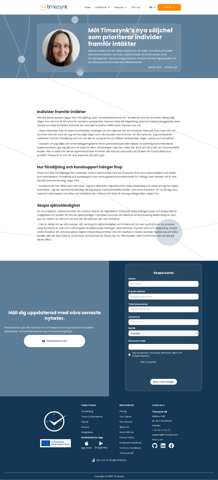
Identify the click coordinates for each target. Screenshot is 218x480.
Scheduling (87, 411)
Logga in (169, 7)
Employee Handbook (130, 442)
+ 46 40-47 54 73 (161, 430)
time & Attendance (92, 416)
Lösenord (133, 316)
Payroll (84, 422)
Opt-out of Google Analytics (111, 460)
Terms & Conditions (130, 448)
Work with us (126, 432)
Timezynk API (126, 453)
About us (124, 427)
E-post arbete (136, 291)
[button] (103, 7)
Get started (126, 422)
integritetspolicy (140, 355)
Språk (131, 328)
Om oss (136, 7)
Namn (131, 278)
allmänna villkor (169, 352)
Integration (87, 432)
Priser (88, 7)
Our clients (126, 416)
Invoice (85, 427)
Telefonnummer (138, 304)
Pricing (123, 411)
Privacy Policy (127, 437)
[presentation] (163, 370)
